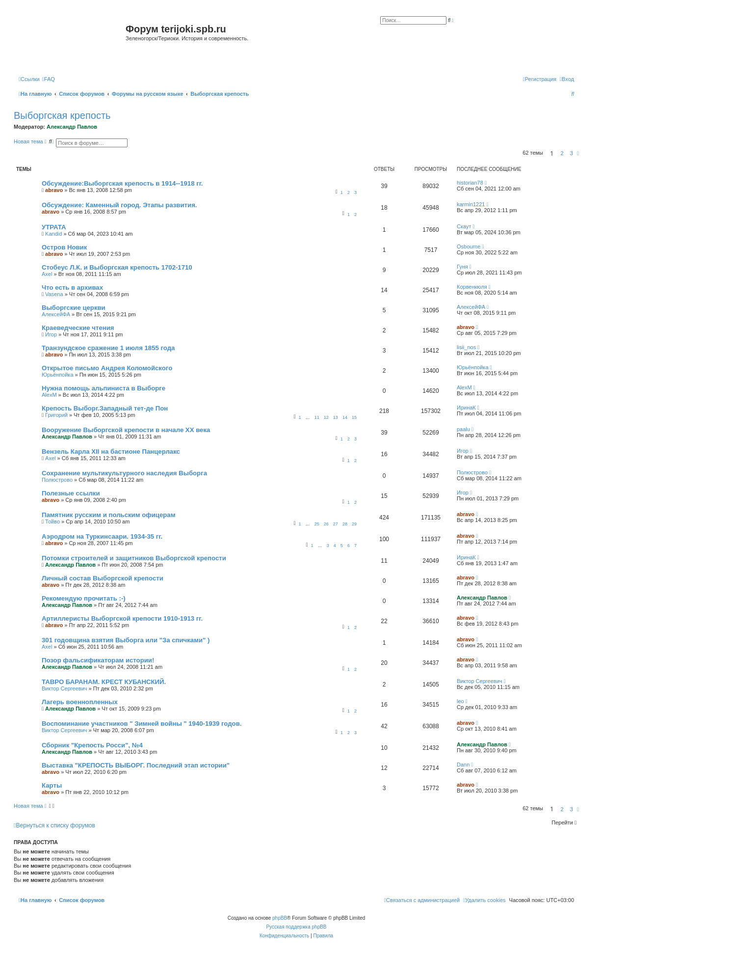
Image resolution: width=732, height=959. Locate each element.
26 (326, 523)
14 (344, 417)
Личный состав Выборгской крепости (102, 578)
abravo (54, 190)
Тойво (52, 521)
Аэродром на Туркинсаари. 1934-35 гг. (102, 536)
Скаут (464, 226)
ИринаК (466, 408)
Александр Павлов (72, 127)
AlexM (49, 395)
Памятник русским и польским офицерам (108, 515)
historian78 (470, 183)
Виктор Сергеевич (64, 688)
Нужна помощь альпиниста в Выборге (103, 388)
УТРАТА (54, 227)
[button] (578, 153)
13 (335, 417)
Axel (47, 274)
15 (354, 417)
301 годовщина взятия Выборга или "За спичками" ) (125, 640)
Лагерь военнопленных (80, 702)
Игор (51, 334)
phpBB (279, 918)
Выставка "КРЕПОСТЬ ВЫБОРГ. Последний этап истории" (136, 765)
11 (316, 417)
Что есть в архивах (72, 287)
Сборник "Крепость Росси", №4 (92, 745)
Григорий (56, 415)
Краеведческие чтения (78, 327)
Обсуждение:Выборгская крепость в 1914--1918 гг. (122, 183)
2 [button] (562, 153)
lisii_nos (466, 347)
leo (460, 701)
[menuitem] (48, 79)
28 (344, 523)
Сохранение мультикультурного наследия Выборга (124, 473)
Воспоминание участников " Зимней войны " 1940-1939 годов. (141, 723)
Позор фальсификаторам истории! (98, 660)
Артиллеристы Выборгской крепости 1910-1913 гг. (122, 618)
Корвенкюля (472, 287)
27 (335, 523)
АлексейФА (56, 314)
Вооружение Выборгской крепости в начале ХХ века (126, 430)
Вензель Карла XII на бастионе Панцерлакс (111, 451)
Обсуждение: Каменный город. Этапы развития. (119, 205)
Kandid (53, 234)
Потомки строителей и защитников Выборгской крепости (134, 558)
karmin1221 (471, 204)
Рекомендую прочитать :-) (84, 598)
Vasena (54, 294)
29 (354, 523)
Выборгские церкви (73, 307)
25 (316, 523)
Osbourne (468, 246)
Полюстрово (57, 480)
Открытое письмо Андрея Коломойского (107, 368)
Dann (463, 764)
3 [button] (571, 153)
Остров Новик (64, 247)
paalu (463, 429)
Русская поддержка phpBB (296, 927)
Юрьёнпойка (58, 375)
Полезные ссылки (71, 493)
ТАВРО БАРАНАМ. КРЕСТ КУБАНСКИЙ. (104, 681)
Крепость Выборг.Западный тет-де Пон (105, 408)
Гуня (462, 267)
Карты (52, 785)
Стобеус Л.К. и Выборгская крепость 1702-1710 (117, 267)
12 (326, 417)
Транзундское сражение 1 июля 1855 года (108, 348)
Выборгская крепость (62, 115)
